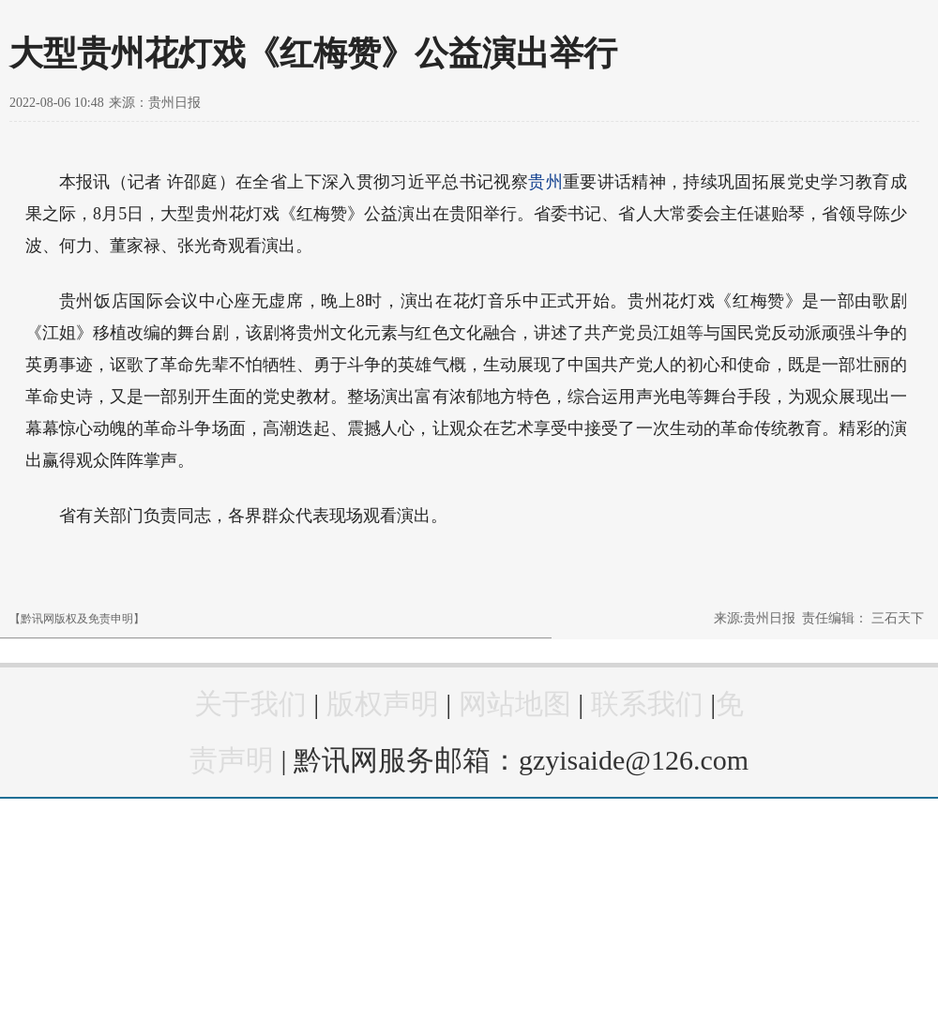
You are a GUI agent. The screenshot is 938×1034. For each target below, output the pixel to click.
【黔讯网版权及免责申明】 (76, 618)
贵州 (545, 181)
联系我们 (647, 703)
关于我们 (250, 703)
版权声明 (382, 703)
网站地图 (515, 703)
